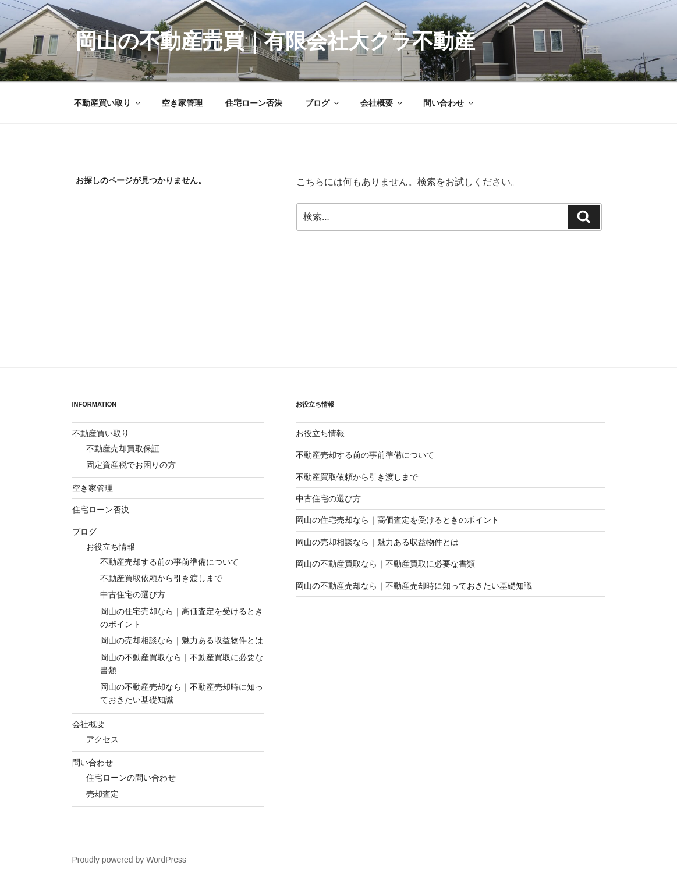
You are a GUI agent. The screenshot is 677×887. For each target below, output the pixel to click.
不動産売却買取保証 (122, 448)
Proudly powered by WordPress (129, 859)
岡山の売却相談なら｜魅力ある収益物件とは (181, 640)
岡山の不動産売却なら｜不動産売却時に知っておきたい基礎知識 (414, 585)
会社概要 (382, 103)
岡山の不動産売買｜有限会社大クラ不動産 (275, 41)
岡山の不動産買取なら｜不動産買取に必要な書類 (385, 563)
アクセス (102, 739)
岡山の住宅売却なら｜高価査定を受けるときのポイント (397, 520)
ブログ (323, 103)
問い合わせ (449, 103)
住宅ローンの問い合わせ (131, 777)
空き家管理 (182, 103)
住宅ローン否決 (253, 103)
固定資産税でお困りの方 (131, 464)
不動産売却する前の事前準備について (169, 562)
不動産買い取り (108, 103)
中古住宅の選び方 (132, 594)
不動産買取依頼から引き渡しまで (161, 578)
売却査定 (102, 794)
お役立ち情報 (110, 546)
